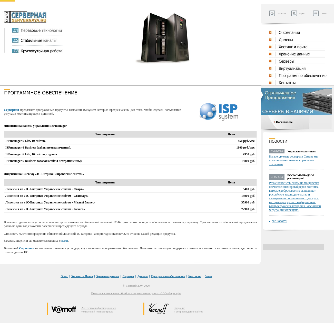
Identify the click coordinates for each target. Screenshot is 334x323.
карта (302, 13)
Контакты (194, 276)
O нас (64, 276)
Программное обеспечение (168, 276)
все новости (279, 221)
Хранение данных (107, 276)
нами (64, 240)
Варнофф (131, 285)
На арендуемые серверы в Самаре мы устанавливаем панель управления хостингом (293, 160)
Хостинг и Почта (82, 276)
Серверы (128, 276)
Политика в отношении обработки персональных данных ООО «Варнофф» (136, 293)
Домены (142, 276)
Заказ (208, 276)
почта (324, 13)
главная (281, 13)
